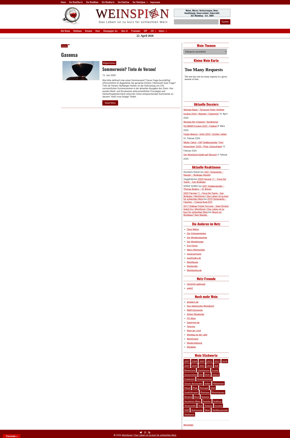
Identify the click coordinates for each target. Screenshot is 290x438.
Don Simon (192, 245)
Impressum (155, 2)
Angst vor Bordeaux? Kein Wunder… (202, 214)
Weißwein (77, 31)
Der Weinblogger (195, 241)
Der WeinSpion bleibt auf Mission (200, 154)
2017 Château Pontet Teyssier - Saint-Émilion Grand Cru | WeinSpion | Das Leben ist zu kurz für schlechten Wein (206, 209)
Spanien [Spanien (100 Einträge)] (207, 401)
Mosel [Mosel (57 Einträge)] (187, 387)
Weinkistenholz (194, 343)
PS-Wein (191, 318)
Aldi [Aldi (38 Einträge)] (216, 365)
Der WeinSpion (139, 2)
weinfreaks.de (194, 258)
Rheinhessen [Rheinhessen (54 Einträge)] (218, 392)
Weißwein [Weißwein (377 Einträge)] (189, 414)
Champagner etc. (110, 31)
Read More (111, 103)
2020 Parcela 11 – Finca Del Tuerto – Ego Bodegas (204, 181)
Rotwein (88, 31)
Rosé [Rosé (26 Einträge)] (196, 396)
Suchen (225, 21)
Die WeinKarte (108, 2)
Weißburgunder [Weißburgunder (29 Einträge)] (220, 410)
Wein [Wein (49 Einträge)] (207, 410)
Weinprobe (192, 266)
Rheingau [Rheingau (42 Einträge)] (205, 392)
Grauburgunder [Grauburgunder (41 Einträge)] (204, 379)
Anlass (161, 31)
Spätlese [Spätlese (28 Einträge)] (217, 401)
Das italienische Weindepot (200, 306)
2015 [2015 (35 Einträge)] (217, 361)
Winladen (191, 347)
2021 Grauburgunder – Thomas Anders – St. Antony (203, 187)
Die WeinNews (92, 2)
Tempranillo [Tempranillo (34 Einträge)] (190, 405)
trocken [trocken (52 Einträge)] (218, 405)
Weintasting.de (194, 270)
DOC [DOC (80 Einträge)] (207, 374)
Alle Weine (65, 31)
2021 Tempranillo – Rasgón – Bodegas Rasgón (203, 173)
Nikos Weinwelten (196, 250)
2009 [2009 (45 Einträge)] (202, 361)
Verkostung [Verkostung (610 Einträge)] (196, 410)
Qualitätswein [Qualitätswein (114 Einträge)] (191, 392)
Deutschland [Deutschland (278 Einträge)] (190, 374)
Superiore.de (193, 322)
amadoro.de (193, 302)
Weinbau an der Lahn (197, 334)
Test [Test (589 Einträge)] (200, 405)
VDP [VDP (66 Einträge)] (186, 410)
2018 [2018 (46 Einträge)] (224, 361)
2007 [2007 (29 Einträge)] (187, 361)
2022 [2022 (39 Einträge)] (209, 365)
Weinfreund (192, 339)
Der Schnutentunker (196, 233)
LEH (152, 31)
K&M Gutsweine (195, 310)
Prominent (135, 31)
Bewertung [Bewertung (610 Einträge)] (189, 370)
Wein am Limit (194, 330)
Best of (124, 31)
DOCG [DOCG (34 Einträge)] (215, 374)
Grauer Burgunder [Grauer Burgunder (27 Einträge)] (193, 383)
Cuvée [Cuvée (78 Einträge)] (215, 370)
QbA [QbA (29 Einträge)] (212, 387)
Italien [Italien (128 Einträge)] (207, 383)
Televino (191, 326)
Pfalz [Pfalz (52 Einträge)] (195, 387)
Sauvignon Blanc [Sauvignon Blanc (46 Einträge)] (192, 401)
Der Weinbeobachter (197, 237)
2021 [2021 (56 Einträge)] (202, 365)
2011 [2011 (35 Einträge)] (209, 361)
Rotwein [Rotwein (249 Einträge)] (205, 396)
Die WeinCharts (76, 2)
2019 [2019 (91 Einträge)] (187, 365)
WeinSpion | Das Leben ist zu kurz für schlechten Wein (149, 435)
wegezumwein (194, 254)
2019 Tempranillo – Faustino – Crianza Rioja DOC (205, 200)
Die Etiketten (123, 2)
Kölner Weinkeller (195, 314)
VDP (145, 31)
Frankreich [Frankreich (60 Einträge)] (189, 379)
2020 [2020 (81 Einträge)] (194, 365)
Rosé (97, 31)
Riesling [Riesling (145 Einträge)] (188, 396)
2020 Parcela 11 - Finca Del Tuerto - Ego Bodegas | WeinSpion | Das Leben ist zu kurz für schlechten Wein (206, 196)
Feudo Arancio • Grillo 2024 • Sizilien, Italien (205, 134)
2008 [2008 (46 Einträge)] (194, 361)
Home (63, 2)
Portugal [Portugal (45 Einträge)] (204, 387)
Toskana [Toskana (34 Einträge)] (208, 405)
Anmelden (188, 425)
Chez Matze (193, 229)
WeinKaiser (192, 262)
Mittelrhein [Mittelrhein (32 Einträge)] (218, 383)
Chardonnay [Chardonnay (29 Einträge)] (204, 370)
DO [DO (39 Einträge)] (201, 374)
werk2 (190, 288)
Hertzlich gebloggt (196, 284)
